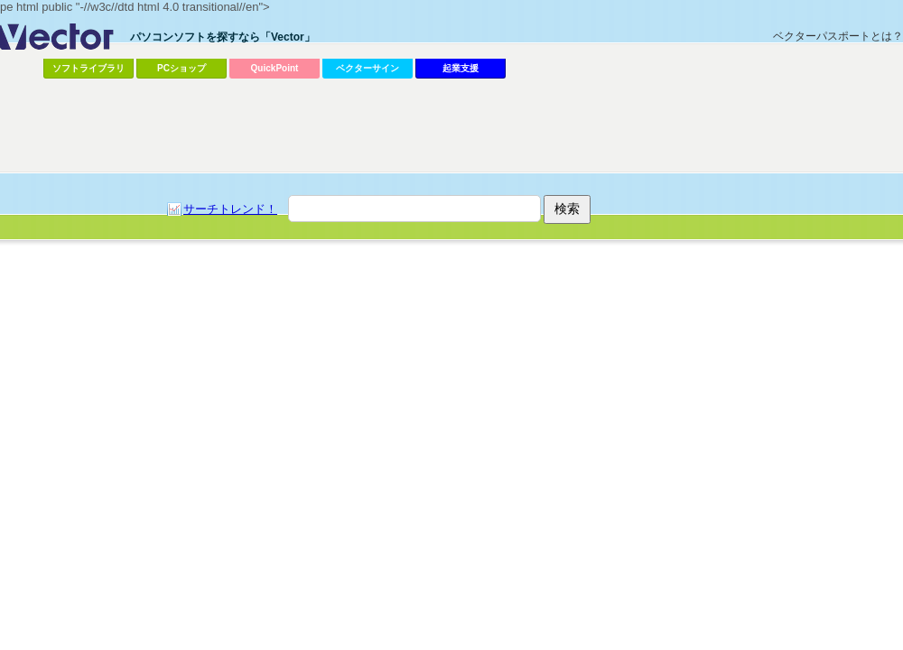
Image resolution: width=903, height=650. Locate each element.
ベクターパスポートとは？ (838, 36)
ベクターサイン (367, 68)
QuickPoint (275, 68)
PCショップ (181, 68)
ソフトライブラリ (88, 68)
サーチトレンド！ (230, 209)
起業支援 (460, 68)
